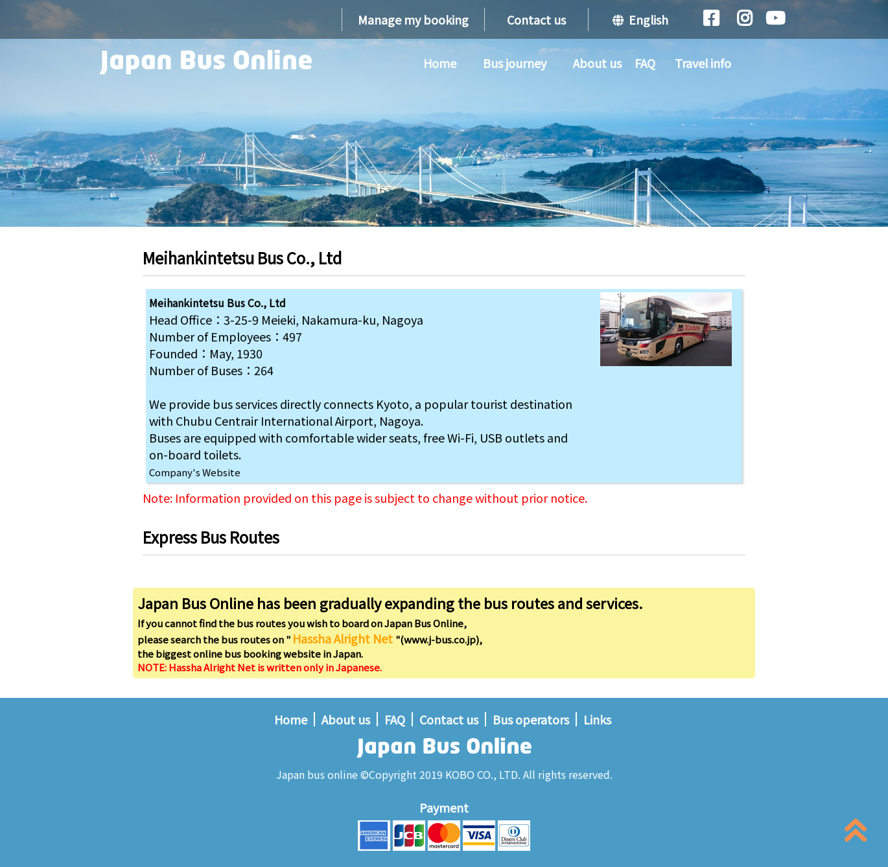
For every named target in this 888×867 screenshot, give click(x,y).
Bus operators (531, 719)
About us (597, 62)
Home (439, 62)
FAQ (645, 62)
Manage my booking (413, 19)
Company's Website (194, 472)
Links (597, 719)
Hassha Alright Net (343, 638)
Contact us (536, 19)
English (640, 19)
